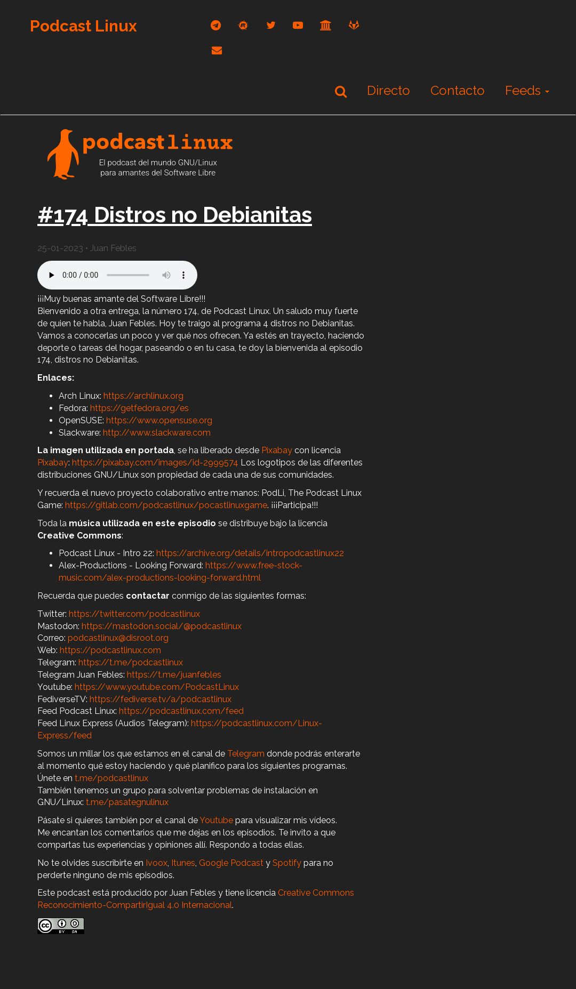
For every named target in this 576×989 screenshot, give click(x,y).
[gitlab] (354, 25)
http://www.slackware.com (157, 433)
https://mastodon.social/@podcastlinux (162, 626)
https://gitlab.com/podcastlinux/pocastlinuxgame (166, 505)
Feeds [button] (527, 90)
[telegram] (216, 25)
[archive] (326, 25)
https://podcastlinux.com (110, 650)
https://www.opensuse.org (159, 420)
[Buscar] (341, 91)
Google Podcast (231, 863)
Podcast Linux (83, 26)
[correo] (217, 50)
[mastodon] (243, 25)
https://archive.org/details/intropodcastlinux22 (250, 553)
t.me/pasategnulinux (127, 802)
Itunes (183, 863)
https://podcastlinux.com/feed (181, 711)
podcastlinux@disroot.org (118, 638)
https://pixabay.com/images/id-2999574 (155, 462)
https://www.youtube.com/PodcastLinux (157, 687)
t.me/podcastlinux (111, 778)
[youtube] (298, 25)
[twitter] (271, 25)
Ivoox (156, 863)
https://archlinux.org (143, 396)
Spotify (287, 863)
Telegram (246, 754)
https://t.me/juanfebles (174, 675)
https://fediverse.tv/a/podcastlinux (160, 699)
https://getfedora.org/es (139, 408)
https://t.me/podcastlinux (130, 662)
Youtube (216, 820)
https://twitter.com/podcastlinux (134, 614)
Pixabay (276, 450)
